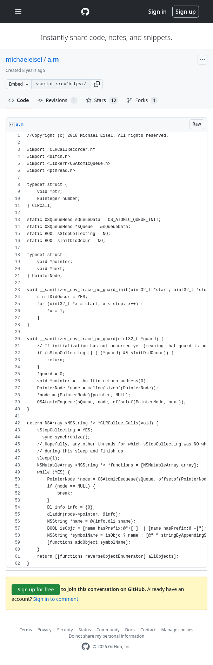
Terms (26, 630)
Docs (130, 630)
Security (65, 630)
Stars (102, 100)
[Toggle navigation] (18, 11)
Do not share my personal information (107, 636)
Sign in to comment (55, 599)
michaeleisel (24, 59)
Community (108, 630)
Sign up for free (36, 589)
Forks (142, 100)
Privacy (45, 630)
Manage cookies (177, 630)
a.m (53, 59)
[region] (106, 349)
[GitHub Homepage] (85, 646)
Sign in (157, 11)
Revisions (58, 100)
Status (85, 630)
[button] (97, 84)
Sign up (185, 11)
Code (18, 100)
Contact (147, 630)
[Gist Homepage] (85, 11)
